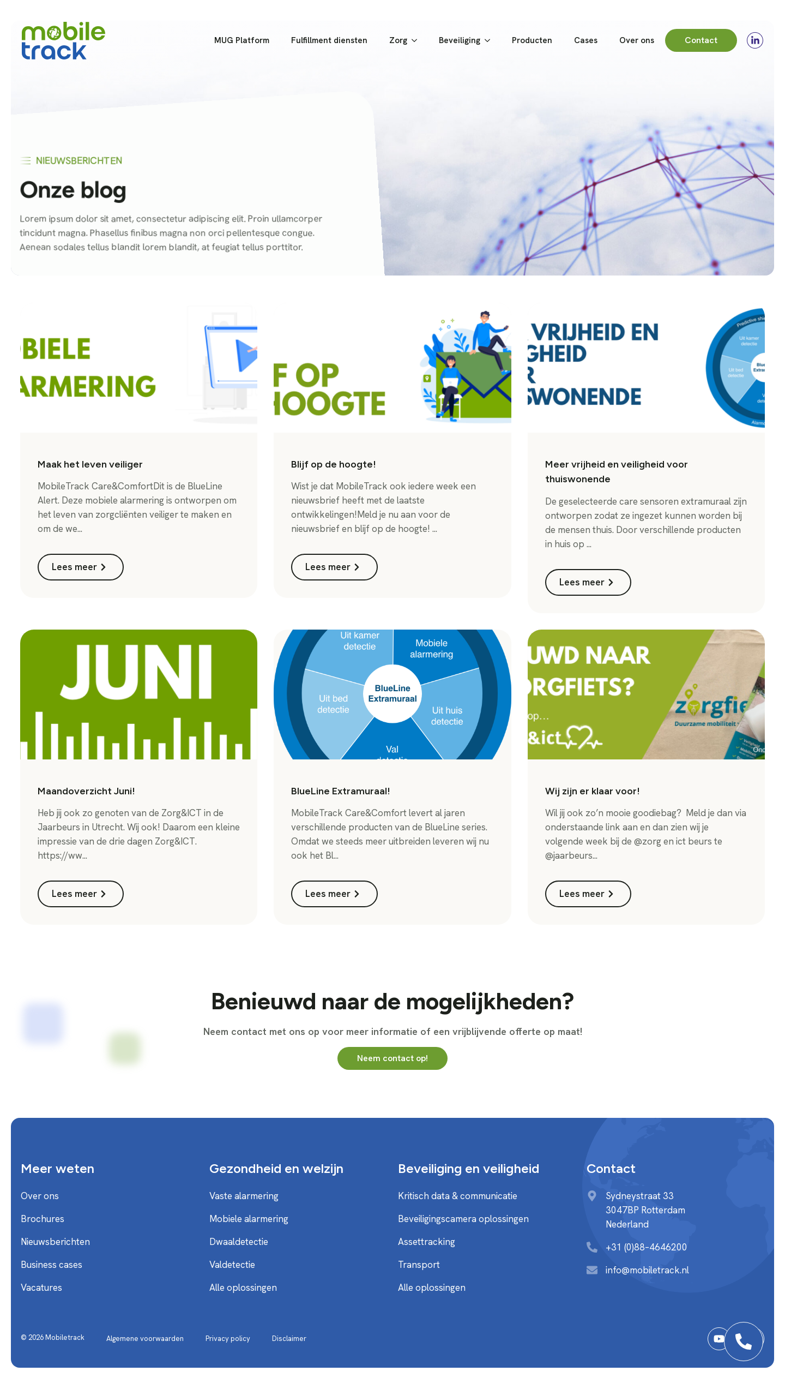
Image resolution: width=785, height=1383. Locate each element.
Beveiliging (459, 40)
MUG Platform (241, 40)
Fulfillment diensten (329, 40)
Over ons (636, 40)
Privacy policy (228, 1338)
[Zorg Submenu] (417, 41)
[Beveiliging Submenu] (490, 41)
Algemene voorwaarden (145, 1338)
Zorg (398, 40)
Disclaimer (289, 1338)
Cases (585, 40)
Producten (532, 40)
